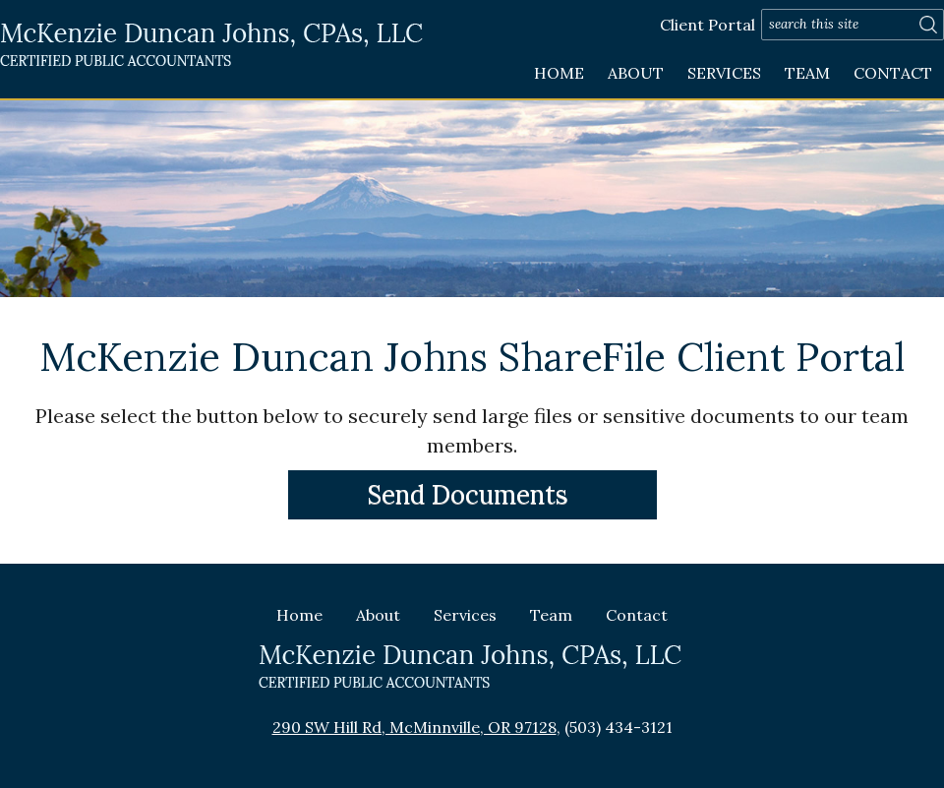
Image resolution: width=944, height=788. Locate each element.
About (636, 73)
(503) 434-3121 (618, 727)
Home (559, 73)
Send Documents (467, 494)
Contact (893, 73)
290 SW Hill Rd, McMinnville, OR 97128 (414, 727)
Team (807, 73)
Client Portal (707, 24)
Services (724, 73)
